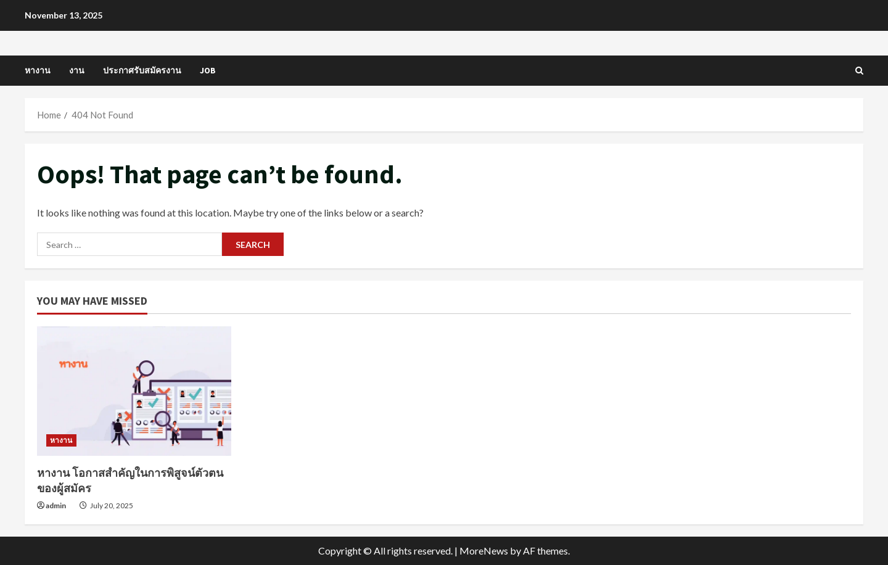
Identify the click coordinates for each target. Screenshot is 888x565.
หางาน (38, 70)
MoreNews (483, 550)
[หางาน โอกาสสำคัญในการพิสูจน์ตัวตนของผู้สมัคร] (134, 391)
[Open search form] (859, 71)
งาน (76, 70)
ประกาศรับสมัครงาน (142, 70)
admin (56, 505)
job (208, 70)
